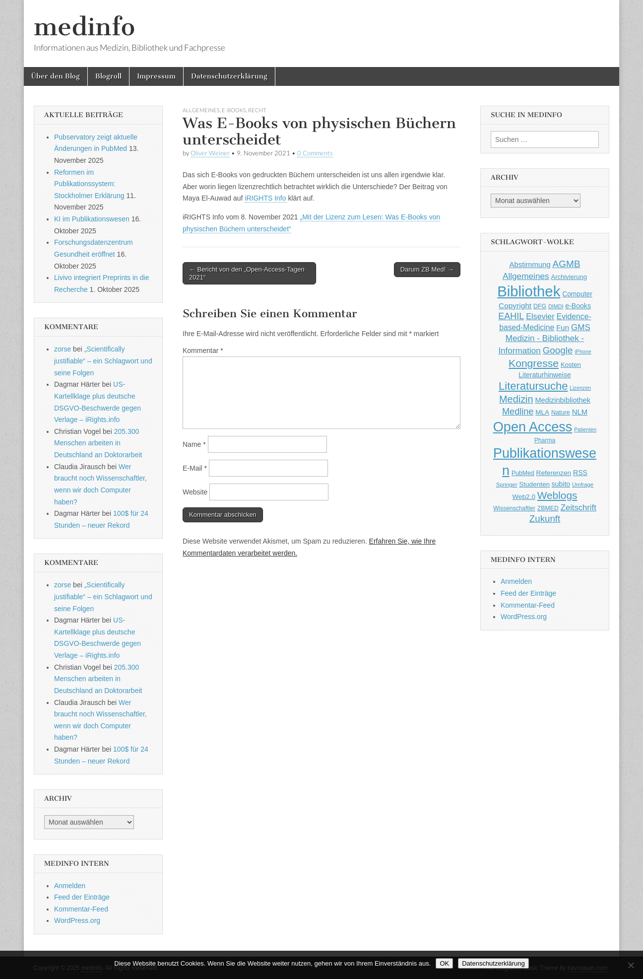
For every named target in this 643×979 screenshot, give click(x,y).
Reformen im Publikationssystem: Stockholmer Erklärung (89, 184)
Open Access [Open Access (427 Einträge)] (533, 426)
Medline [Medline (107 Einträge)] (517, 412)
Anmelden (69, 886)
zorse (62, 349)
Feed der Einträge (82, 897)
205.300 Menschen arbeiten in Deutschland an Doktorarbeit (98, 443)
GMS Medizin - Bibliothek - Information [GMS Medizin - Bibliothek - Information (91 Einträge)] (544, 339)
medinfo (84, 26)
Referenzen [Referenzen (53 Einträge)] (554, 473)
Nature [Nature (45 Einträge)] (560, 412)
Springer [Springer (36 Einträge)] (506, 485)
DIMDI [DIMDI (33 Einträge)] (555, 306)
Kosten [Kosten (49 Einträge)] (571, 364)
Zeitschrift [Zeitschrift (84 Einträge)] (578, 507)
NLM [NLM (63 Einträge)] (579, 412)
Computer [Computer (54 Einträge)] (577, 294)
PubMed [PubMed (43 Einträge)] (523, 473)
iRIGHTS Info (265, 198)
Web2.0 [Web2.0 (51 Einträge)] (524, 496)
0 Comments (315, 153)
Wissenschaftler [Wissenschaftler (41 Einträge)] (514, 508)
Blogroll (108, 76)
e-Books (234, 110)
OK (444, 963)
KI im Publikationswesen (91, 219)
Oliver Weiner (210, 153)
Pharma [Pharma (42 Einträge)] (545, 440)
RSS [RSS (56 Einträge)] (580, 473)
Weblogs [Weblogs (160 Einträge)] (557, 495)
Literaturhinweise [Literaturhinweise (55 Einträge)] (544, 375)
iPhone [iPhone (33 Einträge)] (583, 351)
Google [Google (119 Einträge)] (558, 350)
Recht (257, 110)
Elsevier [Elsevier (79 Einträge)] (540, 316)
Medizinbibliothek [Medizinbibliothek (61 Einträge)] (562, 400)
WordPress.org (77, 920)
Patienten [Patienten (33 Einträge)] (585, 429)
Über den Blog (55, 76)
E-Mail (195, 468)
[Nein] (631, 965)
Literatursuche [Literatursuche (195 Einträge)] (533, 386)
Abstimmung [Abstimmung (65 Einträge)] (529, 264)
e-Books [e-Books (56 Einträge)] (578, 306)
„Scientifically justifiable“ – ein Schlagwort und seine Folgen (103, 360)
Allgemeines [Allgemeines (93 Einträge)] (526, 276)
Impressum (156, 76)
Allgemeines (201, 110)
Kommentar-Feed (81, 909)
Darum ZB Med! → (427, 269)
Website (195, 492)
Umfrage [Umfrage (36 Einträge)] (582, 485)
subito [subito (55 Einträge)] (561, 484)
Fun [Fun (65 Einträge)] (562, 327)
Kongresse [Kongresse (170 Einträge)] (534, 363)
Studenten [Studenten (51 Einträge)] (534, 484)
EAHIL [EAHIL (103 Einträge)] (511, 316)
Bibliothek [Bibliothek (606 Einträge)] (528, 291)
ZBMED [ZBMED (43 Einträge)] (548, 508)
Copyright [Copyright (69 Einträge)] (515, 305)
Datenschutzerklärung (229, 76)
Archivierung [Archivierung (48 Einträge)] (569, 276)
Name (194, 444)
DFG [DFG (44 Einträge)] (539, 306)
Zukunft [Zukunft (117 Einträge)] (544, 518)
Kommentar (203, 350)
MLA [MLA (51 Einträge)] (542, 412)
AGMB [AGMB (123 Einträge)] (566, 264)
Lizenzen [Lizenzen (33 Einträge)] (580, 388)
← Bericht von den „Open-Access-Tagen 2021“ (247, 273)
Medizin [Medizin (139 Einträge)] (516, 399)
